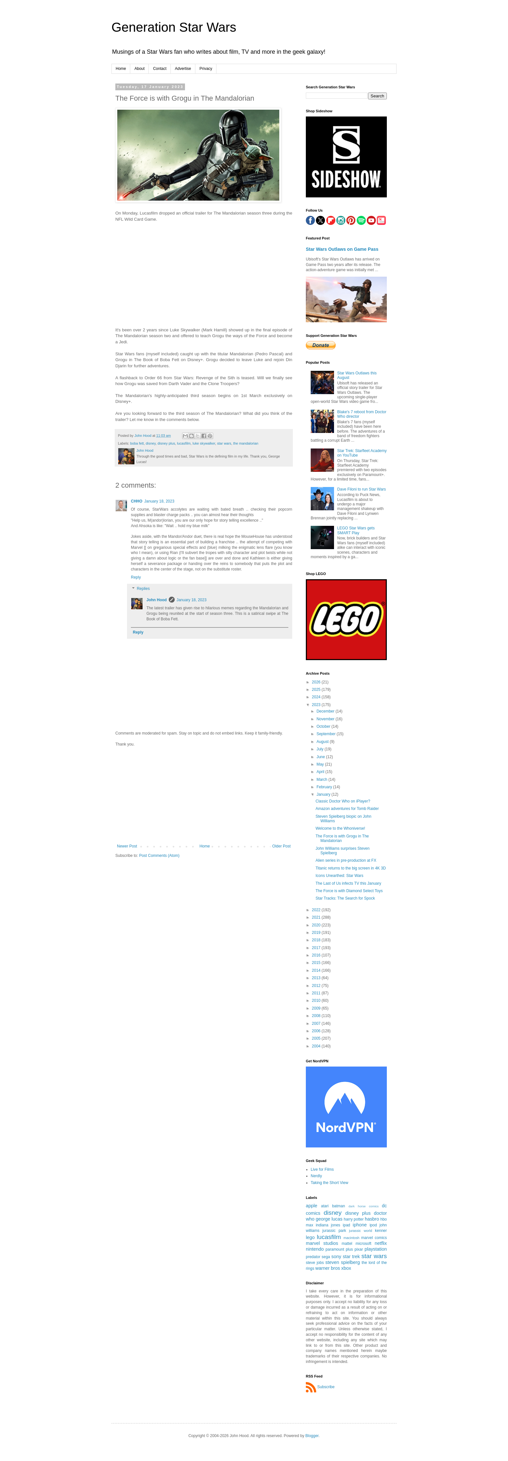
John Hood (156, 600)
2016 (317, 955)
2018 (317, 940)
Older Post (281, 846)
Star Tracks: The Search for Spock (345, 898)
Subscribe (325, 1387)
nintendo (315, 1249)
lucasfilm (183, 443)
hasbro (372, 1219)
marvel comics (374, 1237)
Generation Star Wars (173, 27)
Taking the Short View (329, 1182)
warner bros (327, 1268)
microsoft (363, 1243)
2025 (317, 689)
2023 (317, 705)
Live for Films (322, 1169)
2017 (317, 948)
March (323, 779)
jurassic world (360, 1231)
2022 (317, 910)
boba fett (137, 443)
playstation (375, 1249)
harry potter (354, 1219)
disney (151, 443)
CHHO (136, 501)
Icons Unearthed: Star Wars (340, 875)
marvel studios (322, 1243)
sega (326, 1257)
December (326, 711)
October (324, 726)
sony (336, 1256)
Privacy (206, 68)
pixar (358, 1249)
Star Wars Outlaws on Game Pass (342, 249)
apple (311, 1205)
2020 (317, 925)
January (324, 794)
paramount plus (339, 1249)
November (326, 719)
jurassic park (334, 1230)
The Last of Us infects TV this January (348, 883)
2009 (317, 1008)
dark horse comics (364, 1206)
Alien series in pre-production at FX (346, 860)
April (321, 771)
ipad (346, 1225)
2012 (317, 985)
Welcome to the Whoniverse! (340, 828)
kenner (381, 1230)
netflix (381, 1243)
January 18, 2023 (159, 501)
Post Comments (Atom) (159, 855)
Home (121, 68)
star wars (224, 443)
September (327, 734)
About (139, 68)
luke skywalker (203, 443)
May (321, 764)
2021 (317, 917)
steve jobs (315, 1262)
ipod (373, 1225)
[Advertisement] (203, 795)
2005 (317, 1038)
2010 (317, 1000)
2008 (317, 1015)
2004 (317, 1046)
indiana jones (328, 1225)
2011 (317, 993)
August (323, 741)
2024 (317, 697)
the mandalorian (245, 443)
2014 (317, 970)
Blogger (312, 1435)
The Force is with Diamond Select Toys (349, 891)
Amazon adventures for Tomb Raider (347, 808)
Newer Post (127, 846)
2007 (317, 1023)
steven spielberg (342, 1262)
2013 (317, 978)
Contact (159, 68)
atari (325, 1206)
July (321, 749)
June (321, 757)
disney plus (166, 443)
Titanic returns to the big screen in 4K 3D (351, 868)
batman (338, 1206)
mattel (347, 1243)
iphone (360, 1224)
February (325, 787)
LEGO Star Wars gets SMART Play (356, 530)
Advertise (183, 68)
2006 (317, 1031)
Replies (143, 589)
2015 (317, 962)
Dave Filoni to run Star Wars (361, 489)
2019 (317, 932)
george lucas (329, 1219)
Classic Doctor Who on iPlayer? (343, 801)
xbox (346, 1268)
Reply (136, 577)
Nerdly (316, 1176)
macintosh (351, 1238)
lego (310, 1237)
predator (313, 1257)
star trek (351, 1256)
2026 (317, 682)
